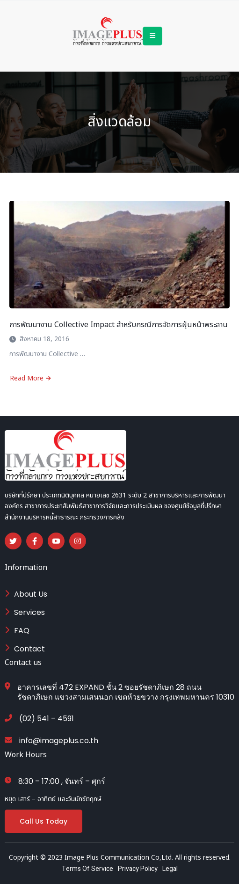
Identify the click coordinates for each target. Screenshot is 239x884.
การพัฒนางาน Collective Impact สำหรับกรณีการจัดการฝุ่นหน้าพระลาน (118, 324)
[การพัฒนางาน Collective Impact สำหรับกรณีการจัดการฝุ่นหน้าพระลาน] (119, 254)
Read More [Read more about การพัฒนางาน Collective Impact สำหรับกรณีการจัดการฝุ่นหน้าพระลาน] (30, 378)
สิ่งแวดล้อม (119, 122)
